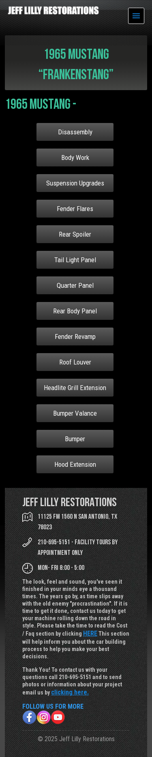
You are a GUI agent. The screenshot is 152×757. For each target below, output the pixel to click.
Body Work (75, 157)
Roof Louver (75, 362)
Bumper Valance (75, 413)
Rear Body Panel (75, 311)
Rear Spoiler (75, 234)
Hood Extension (75, 464)
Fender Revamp (75, 336)
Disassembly (75, 132)
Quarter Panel (75, 285)
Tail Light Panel (75, 260)
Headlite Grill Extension (75, 388)
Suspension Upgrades (75, 183)
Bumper (75, 439)
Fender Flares (75, 209)
